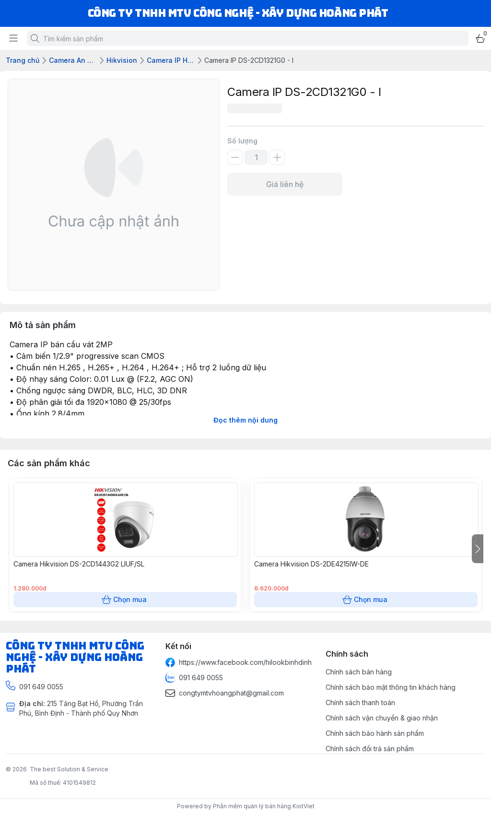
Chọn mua (125, 599)
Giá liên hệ (284, 184)
